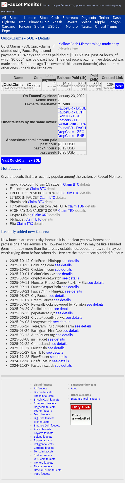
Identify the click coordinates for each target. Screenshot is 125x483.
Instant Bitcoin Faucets (85, 399)
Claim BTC (71, 184)
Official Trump (106, 26)
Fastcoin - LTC (69, 120)
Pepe (6, 31)
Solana (86, 22)
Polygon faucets (44, 444)
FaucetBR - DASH (72, 128)
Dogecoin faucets (44, 407)
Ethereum (70, 17)
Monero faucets (43, 462)
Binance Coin (39, 22)
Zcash (57, 22)
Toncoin (25, 26)
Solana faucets (43, 436)
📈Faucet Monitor (21, 4)
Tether (104, 17)
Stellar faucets (43, 455)
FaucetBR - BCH (71, 112)
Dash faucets (42, 414)
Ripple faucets (43, 440)
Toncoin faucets (43, 451)
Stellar (39, 26)
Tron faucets (41, 422)
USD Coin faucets (44, 459)
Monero (72, 26)
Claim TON (76, 206)
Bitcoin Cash (49, 17)
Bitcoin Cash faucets (46, 399)
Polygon (114, 22)
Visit (119, 86)
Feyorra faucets (43, 433)
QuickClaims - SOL (18, 84)
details (85, 184)
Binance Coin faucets (47, 425)
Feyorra (71, 22)
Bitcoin (15, 17)
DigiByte (8, 22)
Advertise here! (68, 48)
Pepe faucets (42, 474)
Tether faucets (43, 411)
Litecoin (30, 17)
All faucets (40, 388)
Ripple (100, 22)
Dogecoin (88, 17)
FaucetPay (9, 11)
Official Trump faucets (47, 470)
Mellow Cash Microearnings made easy (88, 44)
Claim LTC (47, 197)
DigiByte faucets (44, 418)
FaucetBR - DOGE (72, 108)
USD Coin (55, 26)
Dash (117, 17)
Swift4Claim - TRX (72, 124)
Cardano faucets (44, 448)
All (4, 17)
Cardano (8, 26)
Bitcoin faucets (43, 392)
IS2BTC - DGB (69, 116)
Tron (22, 22)
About (75, 388)
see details (70, 261)
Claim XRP (40, 215)
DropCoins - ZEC (71, 132)
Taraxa (86, 26)
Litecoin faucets (43, 396)
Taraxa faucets (43, 466)
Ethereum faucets (45, 403)
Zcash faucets (42, 429)
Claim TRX (66, 210)
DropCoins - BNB (71, 136)
